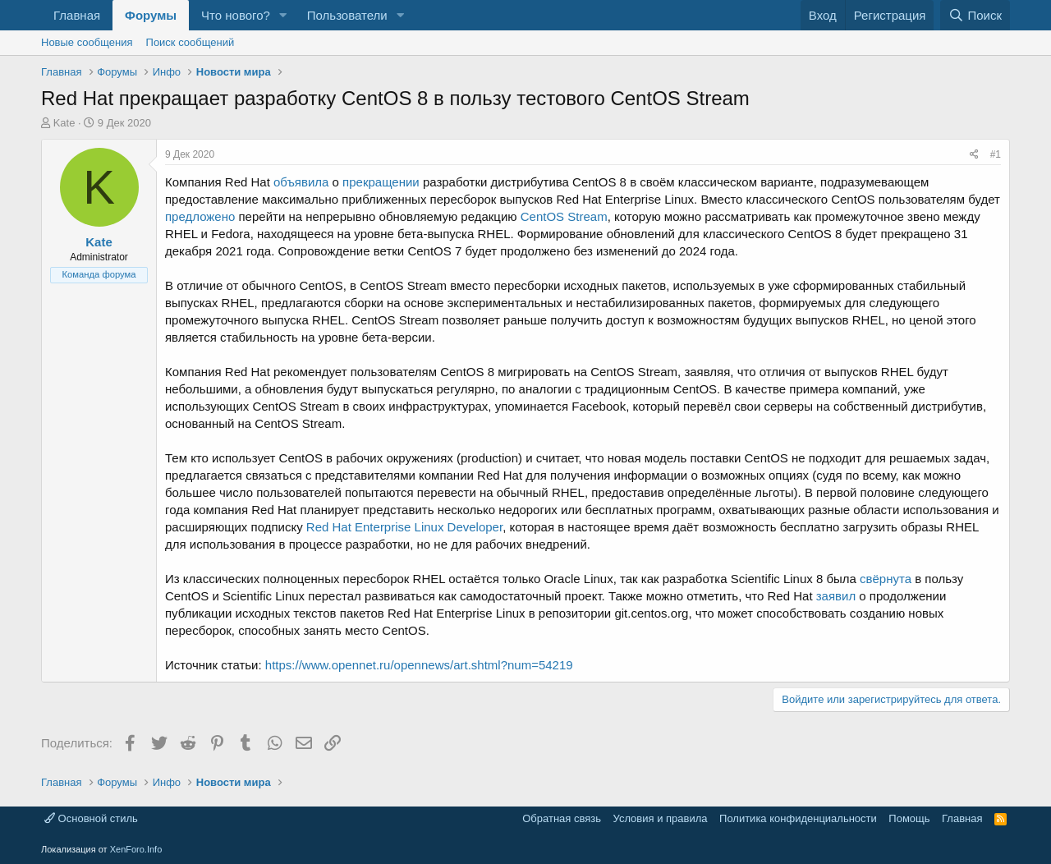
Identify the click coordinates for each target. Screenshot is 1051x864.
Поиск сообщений (190, 42)
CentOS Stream (564, 216)
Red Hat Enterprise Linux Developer (404, 527)
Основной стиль (91, 818)
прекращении (381, 182)
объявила (300, 182)
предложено (200, 216)
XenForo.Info (136, 849)
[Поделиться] (974, 154)
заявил (836, 596)
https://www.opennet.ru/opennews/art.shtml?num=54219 (419, 665)
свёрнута (885, 579)
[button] (283, 15)
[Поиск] (975, 15)
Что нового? (235, 15)
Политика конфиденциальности (798, 818)
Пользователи (347, 15)
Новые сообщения (87, 42)
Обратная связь (561, 818)
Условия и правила (660, 818)
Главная (76, 15)
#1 (995, 154)
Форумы (151, 15)
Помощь (908, 818)
